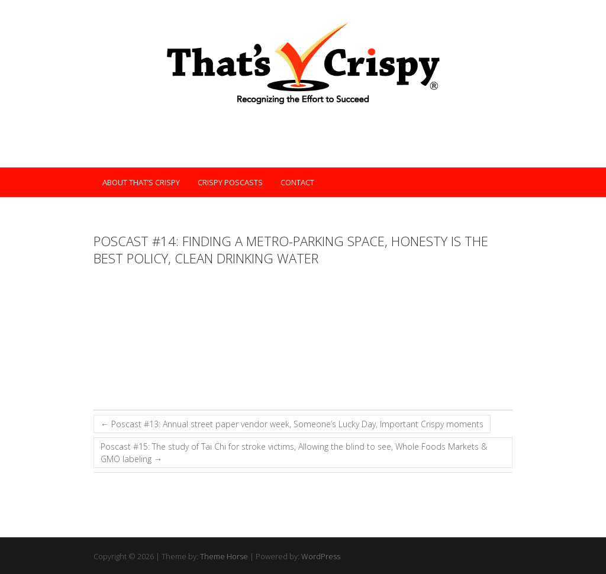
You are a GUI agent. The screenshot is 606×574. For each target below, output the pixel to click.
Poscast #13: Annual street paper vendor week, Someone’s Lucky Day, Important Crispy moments (292, 424)
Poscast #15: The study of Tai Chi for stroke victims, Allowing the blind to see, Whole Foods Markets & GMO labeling (294, 453)
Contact (297, 182)
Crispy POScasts (230, 182)
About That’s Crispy (141, 182)
